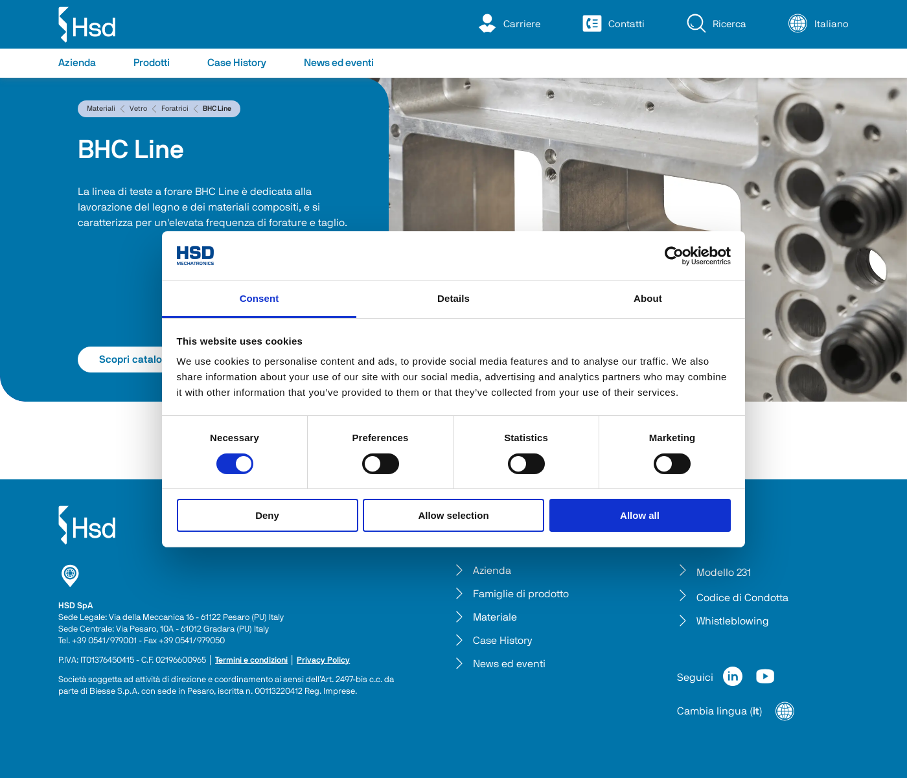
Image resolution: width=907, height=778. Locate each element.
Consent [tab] (259, 298)
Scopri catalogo (148, 359)
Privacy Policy (323, 660)
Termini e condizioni (251, 660)
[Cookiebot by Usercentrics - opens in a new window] (674, 256)
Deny (267, 515)
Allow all (640, 515)
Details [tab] (453, 298)
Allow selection (453, 515)
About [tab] (648, 298)
